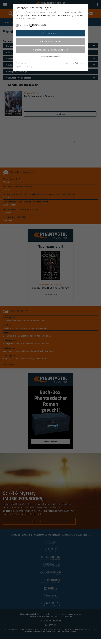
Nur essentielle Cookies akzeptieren (50, 49)
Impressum (69, 63)
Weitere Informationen (50, 56)
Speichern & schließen (50, 41)
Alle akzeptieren (50, 32)
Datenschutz (80, 63)
